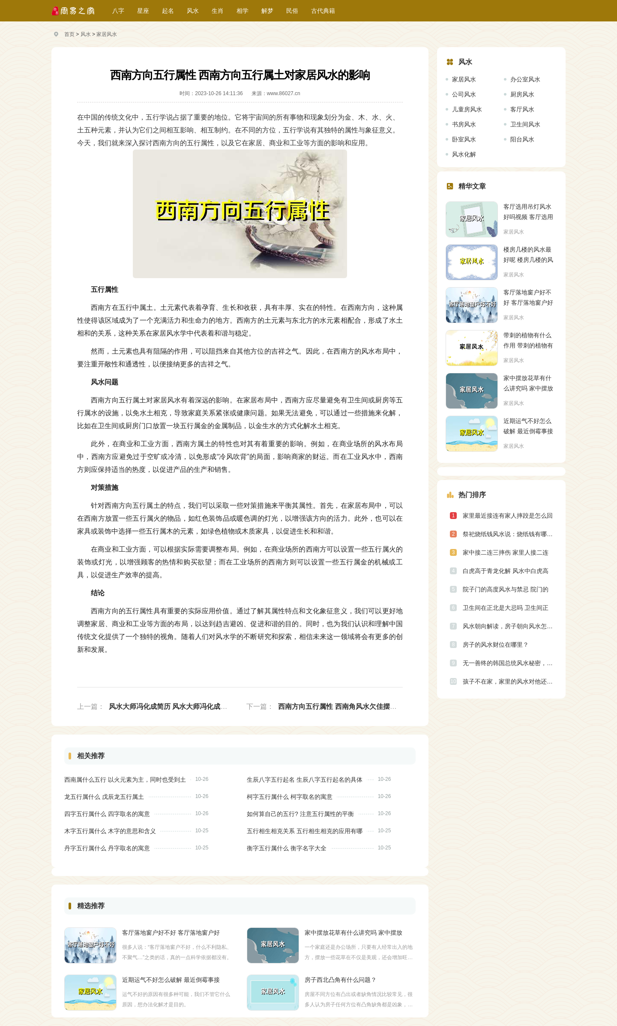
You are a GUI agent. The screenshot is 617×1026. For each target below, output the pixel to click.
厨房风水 (522, 94)
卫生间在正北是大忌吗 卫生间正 (505, 607)
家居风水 (106, 34)
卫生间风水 (525, 124)
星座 (143, 10)
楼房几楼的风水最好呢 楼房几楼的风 (528, 254)
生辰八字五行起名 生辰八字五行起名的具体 (304, 779)
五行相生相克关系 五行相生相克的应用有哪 (304, 831)
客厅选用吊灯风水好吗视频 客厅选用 (528, 211)
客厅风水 (522, 109)
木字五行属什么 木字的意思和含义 (110, 831)
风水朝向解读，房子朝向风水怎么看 (510, 626)
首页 (69, 34)
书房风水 (464, 124)
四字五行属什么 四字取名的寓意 (107, 813)
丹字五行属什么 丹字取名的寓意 (107, 848)
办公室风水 (525, 79)
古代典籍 (323, 10)
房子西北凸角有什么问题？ (341, 979)
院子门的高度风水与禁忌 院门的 (505, 589)
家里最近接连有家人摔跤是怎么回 (508, 515)
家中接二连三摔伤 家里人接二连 (505, 552)
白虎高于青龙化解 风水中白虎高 (505, 570)
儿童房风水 (467, 109)
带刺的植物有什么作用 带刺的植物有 (528, 340)
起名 (168, 10)
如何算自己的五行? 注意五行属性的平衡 (300, 813)
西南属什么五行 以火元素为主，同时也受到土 (125, 779)
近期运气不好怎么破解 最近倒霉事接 (171, 979)
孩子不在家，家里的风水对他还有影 (510, 681)
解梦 (267, 10)
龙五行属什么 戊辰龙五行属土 (104, 796)
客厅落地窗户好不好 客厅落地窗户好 (171, 932)
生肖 (218, 10)
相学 (243, 10)
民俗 (292, 10)
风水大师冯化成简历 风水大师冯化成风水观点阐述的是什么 (199, 706)
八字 (118, 10)
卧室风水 (464, 139)
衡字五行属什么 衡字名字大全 (286, 848)
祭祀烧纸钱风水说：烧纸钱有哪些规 (510, 534)
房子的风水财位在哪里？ (496, 644)
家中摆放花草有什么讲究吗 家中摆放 (353, 932)
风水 (193, 10)
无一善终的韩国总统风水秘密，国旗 (510, 663)
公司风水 (464, 94)
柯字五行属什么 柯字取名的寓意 (289, 796)
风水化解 (464, 154)
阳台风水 (522, 139)
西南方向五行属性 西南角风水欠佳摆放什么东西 (351, 706)
